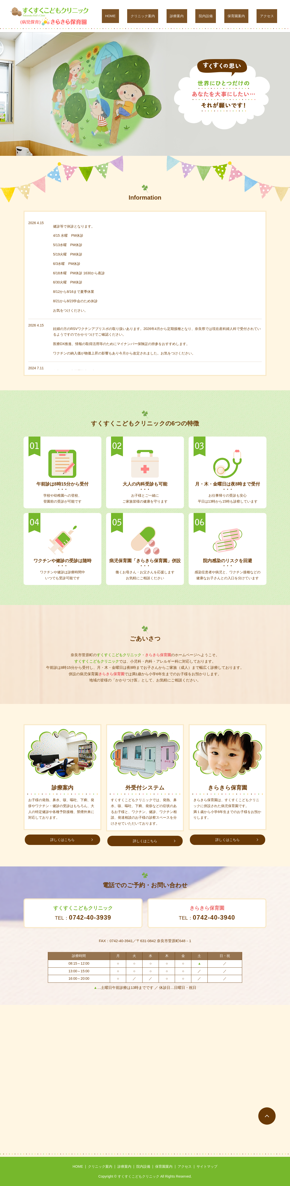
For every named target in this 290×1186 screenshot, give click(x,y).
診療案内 (200, 16)
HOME (147, 16)
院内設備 (222, 16)
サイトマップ (207, 1166)
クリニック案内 (173, 16)
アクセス (270, 16)
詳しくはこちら (62, 840)
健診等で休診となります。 (74, 226)
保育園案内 (246, 16)
